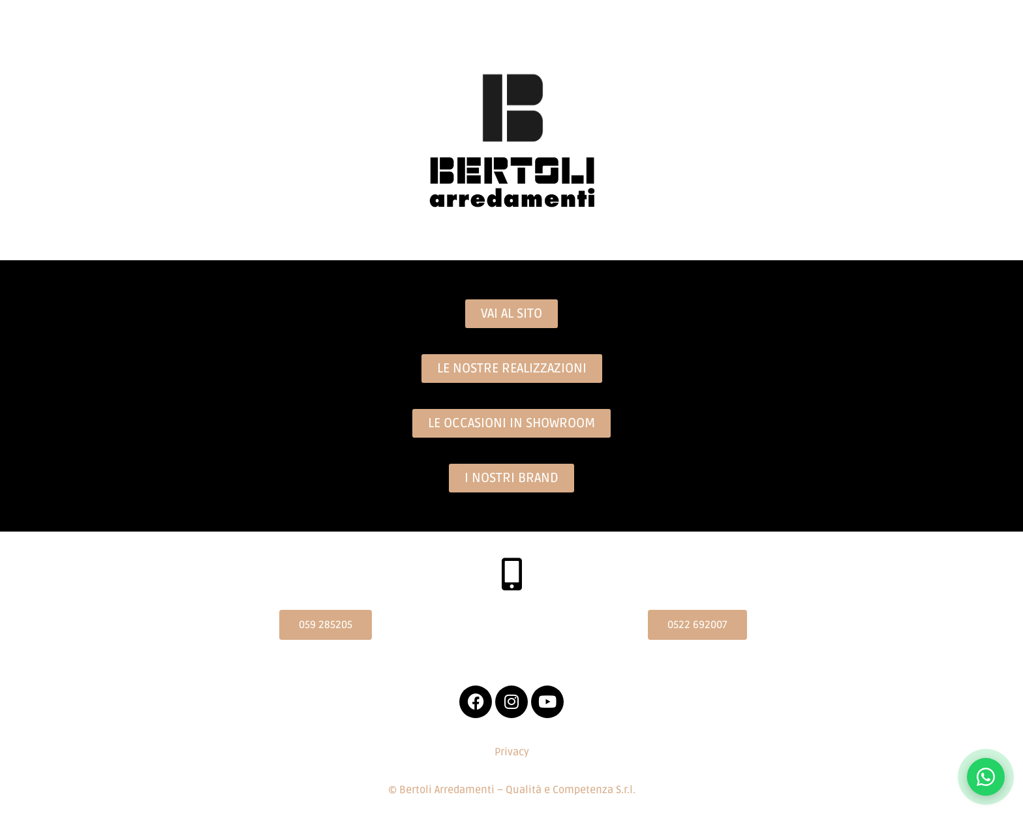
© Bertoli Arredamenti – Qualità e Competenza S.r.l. (511, 789)
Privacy (512, 752)
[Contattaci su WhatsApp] (986, 777)
